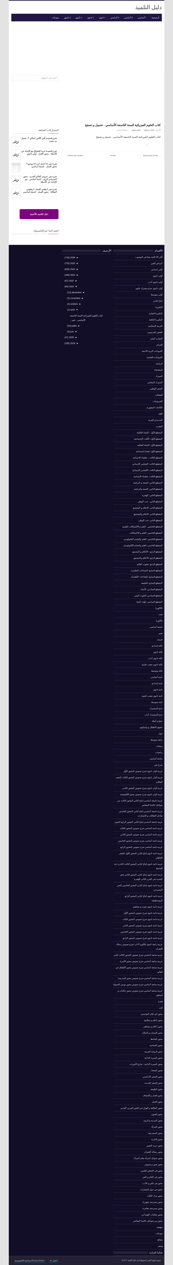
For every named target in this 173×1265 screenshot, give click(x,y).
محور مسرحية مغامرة (153, 1208)
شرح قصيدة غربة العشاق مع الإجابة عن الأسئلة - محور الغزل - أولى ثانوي (39, 152)
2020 (71, 337)
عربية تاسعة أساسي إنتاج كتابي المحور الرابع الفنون (138, 822)
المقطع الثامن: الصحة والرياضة (148, 489)
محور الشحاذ (157, 1070)
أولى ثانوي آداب (155, 282)
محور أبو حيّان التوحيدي (152, 1014)
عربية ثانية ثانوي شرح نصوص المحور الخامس (142, 931)
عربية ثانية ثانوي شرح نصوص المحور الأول (143, 913)
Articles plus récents (150, 155)
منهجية (160, 1227)
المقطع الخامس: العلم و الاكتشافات (146, 533)
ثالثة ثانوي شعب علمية (152, 664)
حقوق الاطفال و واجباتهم (151, 727)
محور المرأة (157, 1127)
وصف (160, 1246)
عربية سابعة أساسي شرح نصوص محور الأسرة (141, 961)
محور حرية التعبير (155, 1145)
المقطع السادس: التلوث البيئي (148, 595)
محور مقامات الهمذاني (152, 1214)
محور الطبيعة (157, 1089)
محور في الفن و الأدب (152, 1183)
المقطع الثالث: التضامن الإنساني (147, 464)
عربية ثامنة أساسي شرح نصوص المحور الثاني (141, 834)
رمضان (159, 746)
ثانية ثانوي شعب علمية (152, 696)
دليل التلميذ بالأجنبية (39, 214)
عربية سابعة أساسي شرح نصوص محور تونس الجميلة (138, 984)
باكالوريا (159, 608)
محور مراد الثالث (155, 1196)
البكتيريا (159, 307)
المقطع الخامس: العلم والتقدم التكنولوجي (143, 539)
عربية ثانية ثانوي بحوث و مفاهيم (148, 906)
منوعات (159, 1233)
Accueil (113, 155)
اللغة (160, 413)
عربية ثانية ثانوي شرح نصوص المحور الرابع (143, 938)
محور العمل (157, 1101)
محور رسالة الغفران (153, 1152)
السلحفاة (158, 370)
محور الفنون (157, 1114)
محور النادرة (157, 1139)
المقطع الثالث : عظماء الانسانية (148, 457)
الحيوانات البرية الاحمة (152, 351)
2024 (72, 269)
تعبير (160, 633)
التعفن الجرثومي (155, 332)
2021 (71, 286)
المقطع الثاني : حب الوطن (150, 501)
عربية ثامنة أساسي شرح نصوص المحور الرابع (141, 847)
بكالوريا (159, 620)
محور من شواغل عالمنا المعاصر (148, 1221)
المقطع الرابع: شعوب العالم (150, 564)
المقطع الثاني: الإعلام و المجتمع (148, 508)
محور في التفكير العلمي (152, 1170)
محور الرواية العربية (153, 1051)
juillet (74, 326)
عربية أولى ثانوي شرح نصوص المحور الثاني (142, 788)
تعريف (160, 639)
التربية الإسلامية (155, 326)
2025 (72, 263)
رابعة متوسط (157, 739)
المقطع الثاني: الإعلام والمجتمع (148, 514)
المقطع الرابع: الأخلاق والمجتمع (148, 558)
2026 (72, 257)
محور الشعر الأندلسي (153, 1076)
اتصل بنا (53, 1260)
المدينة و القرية (155, 420)
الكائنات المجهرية (155, 407)
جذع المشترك (156, 708)
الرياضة (159, 363)
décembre (76, 292)
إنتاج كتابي (158, 301)
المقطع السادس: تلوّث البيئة (149, 602)
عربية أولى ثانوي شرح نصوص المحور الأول (143, 771)
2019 (72, 343)
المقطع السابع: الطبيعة (152, 583)
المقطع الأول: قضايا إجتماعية (149, 451)
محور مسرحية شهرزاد (152, 1202)
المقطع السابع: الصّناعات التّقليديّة (147, 576)
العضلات (159, 395)
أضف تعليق (135, 130)
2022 (71, 280)
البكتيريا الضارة (156, 313)
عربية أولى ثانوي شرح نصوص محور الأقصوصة (141, 794)
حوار (160, 733)
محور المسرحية (155, 1133)
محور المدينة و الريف (153, 1120)
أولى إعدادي (157, 269)
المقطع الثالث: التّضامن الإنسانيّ (147, 470)
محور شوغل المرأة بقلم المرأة (148, 1158)
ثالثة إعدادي (157, 645)
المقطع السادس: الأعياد (152, 589)
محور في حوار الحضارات (151, 1189)
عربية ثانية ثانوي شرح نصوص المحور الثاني (143, 925)
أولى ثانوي (158, 276)
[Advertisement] (86, 46)
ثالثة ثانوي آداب (155, 658)
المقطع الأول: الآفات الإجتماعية (148, 439)
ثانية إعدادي (157, 683)
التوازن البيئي (156, 338)
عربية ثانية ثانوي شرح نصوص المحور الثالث (142, 919)
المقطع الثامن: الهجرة (152, 495)
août (72, 309)
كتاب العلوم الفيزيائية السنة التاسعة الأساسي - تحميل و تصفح (123, 125)
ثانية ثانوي (158, 689)
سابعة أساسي (156, 758)
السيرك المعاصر (155, 382)
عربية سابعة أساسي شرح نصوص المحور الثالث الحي (138, 955)
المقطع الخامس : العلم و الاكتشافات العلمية (142, 526)
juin (72, 331)
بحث (160, 614)
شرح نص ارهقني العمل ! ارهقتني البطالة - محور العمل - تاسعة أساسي (40, 190)
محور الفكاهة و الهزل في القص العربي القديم (142, 1108)
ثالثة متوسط (157, 671)
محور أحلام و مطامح (153, 1020)
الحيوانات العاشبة (155, 357)
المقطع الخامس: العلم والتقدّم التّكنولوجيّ (143, 545)
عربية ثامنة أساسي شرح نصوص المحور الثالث (141, 828)
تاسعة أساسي (122, 130)
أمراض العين (157, 263)
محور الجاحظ (157, 1039)
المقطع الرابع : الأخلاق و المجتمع (147, 551)
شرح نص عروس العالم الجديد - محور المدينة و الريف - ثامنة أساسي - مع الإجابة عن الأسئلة (40, 179)
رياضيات (159, 752)
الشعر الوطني (156, 388)
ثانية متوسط (157, 702)
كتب (161, 1007)
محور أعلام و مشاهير (153, 1026)
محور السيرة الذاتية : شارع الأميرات (146, 1064)
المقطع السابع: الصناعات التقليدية (147, 570)
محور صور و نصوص (154, 1164)
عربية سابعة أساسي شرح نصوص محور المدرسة (140, 978)
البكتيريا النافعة (156, 319)
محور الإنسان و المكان (152, 1032)
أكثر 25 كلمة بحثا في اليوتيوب (149, 257)
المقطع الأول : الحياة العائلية (150, 432)
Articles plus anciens (75, 155)
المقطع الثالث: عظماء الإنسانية (148, 476)
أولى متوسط (157, 294)
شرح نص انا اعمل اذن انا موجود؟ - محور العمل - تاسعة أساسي (41, 165)
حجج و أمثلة (157, 721)
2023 (72, 275)
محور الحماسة (156, 1045)
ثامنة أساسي (157, 677)
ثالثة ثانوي (158, 652)
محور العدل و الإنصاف (153, 1095)
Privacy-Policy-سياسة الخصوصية (30, 1260)
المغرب (159, 426)
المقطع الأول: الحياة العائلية (150, 445)
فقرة (160, 1001)
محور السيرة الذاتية (153, 1058)
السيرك (159, 376)
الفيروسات (158, 401)
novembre (75, 298)
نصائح (160, 1239)
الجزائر (159, 344)
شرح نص (158, 765)
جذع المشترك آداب (154, 714)
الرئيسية (155, 17)
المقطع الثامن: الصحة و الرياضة (148, 482)
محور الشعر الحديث (153, 1083)
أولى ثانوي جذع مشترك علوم (149, 288)
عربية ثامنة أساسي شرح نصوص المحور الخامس (140, 840)
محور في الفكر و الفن (152, 1177)
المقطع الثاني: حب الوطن (151, 520)
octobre (74, 304)
